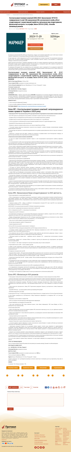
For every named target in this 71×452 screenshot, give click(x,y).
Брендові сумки (65, 444)
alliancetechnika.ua (58, 429)
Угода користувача (38, 442)
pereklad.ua (65, 428)
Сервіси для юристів (23, 11)
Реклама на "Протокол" (39, 434)
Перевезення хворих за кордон (58, 441)
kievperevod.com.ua (58, 444)
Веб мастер (56, 432)
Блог (54, 11)
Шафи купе (65, 440)
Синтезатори (57, 435)
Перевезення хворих (66, 433)
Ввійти (56, 4)
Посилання (64, 436)
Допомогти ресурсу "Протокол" (41, 443)
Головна (8, 14)
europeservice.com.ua (58, 439)
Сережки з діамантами (58, 428)
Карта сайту (37, 438)
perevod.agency (57, 436)
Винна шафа (65, 429)
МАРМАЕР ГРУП (23, 28)
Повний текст (4, 439)
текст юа (56, 443)
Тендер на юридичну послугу (40, 440)
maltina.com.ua (65, 439)
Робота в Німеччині (66, 432)
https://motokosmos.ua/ (58, 433)
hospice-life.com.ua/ (66, 435)
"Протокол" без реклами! (39, 436)
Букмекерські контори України (66, 443)
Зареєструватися (44, 4)
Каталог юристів (40, 11)
